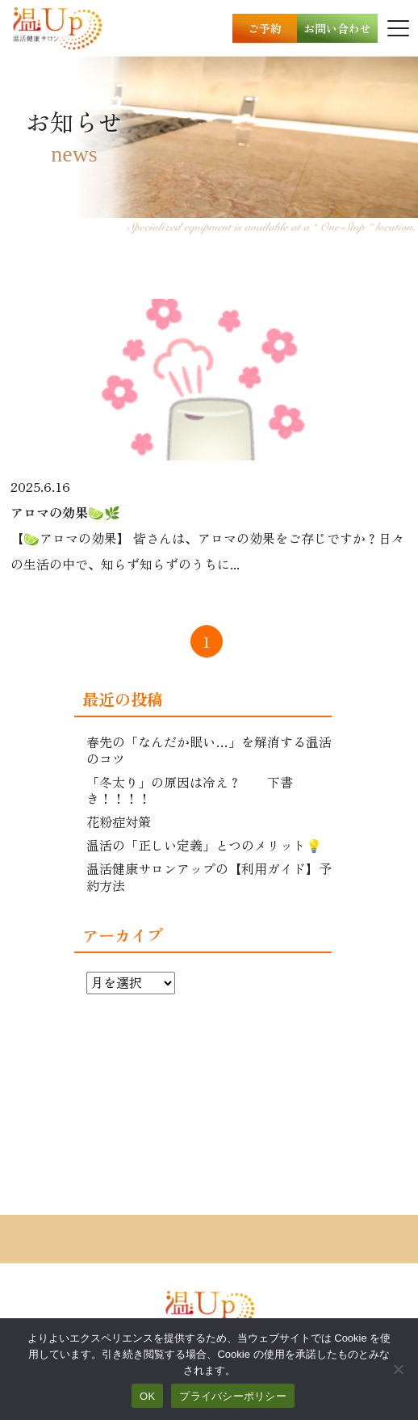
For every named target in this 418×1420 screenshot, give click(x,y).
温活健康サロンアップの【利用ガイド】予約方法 (209, 877)
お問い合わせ (337, 28)
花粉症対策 (118, 821)
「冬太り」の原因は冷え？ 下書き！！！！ (189, 790)
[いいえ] (398, 1369)
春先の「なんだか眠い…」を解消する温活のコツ (209, 750)
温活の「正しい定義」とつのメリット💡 (204, 845)
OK (147, 1396)
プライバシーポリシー (232, 1396)
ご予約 (265, 28)
